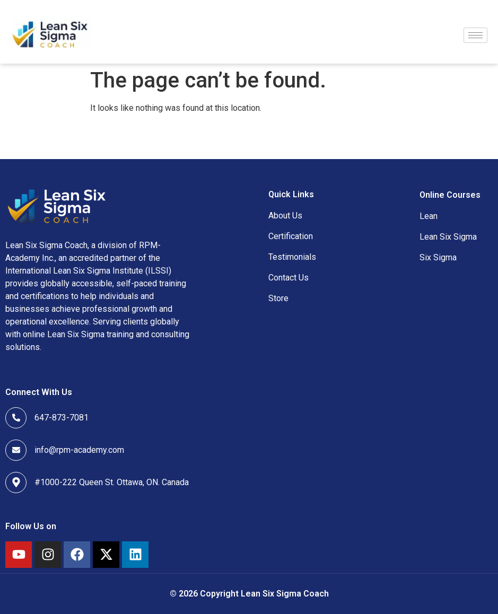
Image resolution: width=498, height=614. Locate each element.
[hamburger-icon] (475, 35)
